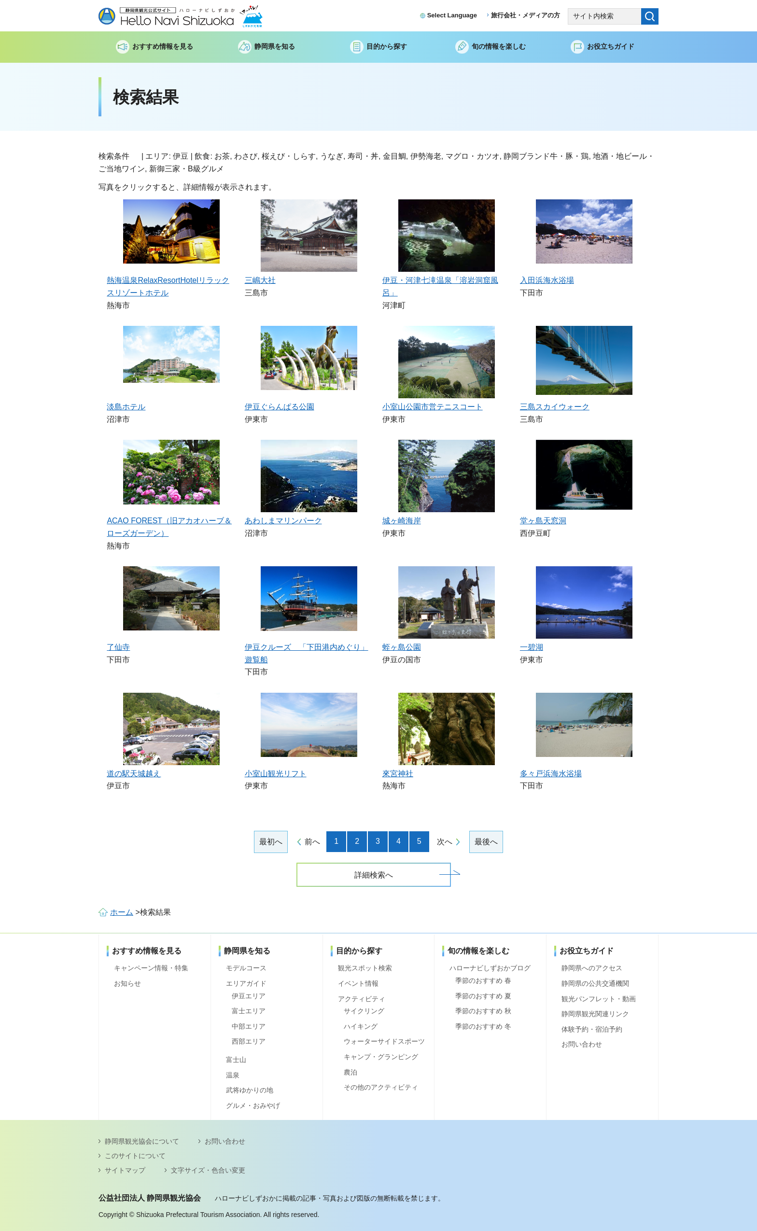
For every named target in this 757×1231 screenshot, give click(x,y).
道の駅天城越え (134, 773)
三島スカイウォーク (554, 407)
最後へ (486, 842)
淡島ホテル (126, 407)
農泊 (350, 1072)
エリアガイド (246, 983)
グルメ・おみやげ (253, 1105)
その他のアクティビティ (381, 1087)
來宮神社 (397, 773)
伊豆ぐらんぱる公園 (279, 407)
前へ (312, 842)
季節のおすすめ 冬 (483, 1026)
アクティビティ (361, 999)
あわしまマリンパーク (283, 521)
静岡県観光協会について (142, 1141)
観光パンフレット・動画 (598, 999)
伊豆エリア (249, 996)
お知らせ (127, 983)
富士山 (236, 1059)
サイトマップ (125, 1170)
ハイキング (361, 1026)
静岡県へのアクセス (591, 968)
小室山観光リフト (276, 773)
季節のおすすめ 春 (483, 980)
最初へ (270, 842)
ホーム (121, 912)
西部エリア (249, 1041)
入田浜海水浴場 (547, 280)
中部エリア (249, 1026)
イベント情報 (358, 983)
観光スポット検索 (365, 968)
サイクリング (364, 1011)
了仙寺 (118, 647)
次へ (444, 842)
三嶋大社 (260, 280)
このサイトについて (135, 1156)
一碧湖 (531, 647)
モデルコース (246, 968)
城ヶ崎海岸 (401, 521)
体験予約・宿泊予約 (591, 1029)
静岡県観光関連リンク (595, 1014)
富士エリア (249, 1011)
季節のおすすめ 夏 (483, 996)
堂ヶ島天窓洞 (543, 521)
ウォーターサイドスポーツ (384, 1041)
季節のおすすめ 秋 (483, 1011)
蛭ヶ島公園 (401, 647)
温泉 (232, 1075)
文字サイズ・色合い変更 (208, 1170)
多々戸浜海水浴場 (551, 773)
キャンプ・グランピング (381, 1057)
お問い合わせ (581, 1044)
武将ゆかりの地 (249, 1090)
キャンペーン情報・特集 (151, 968)
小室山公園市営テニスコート (432, 407)
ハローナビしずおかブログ (490, 968)
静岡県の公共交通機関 (595, 983)
